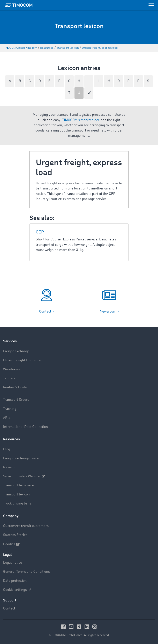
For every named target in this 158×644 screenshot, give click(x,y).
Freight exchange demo (21, 458)
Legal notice (12, 562)
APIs (6, 418)
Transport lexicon (16, 494)
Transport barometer (19, 485)
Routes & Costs (15, 387)
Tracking (9, 409)
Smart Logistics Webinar (24, 476)
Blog (6, 449)
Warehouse (11, 369)
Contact (9, 608)
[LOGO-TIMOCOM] (19, 5)
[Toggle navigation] (151, 5)
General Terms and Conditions (26, 572)
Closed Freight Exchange (22, 360)
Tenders (9, 378)
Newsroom (11, 467)
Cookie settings (17, 589)
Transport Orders (16, 400)
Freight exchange (16, 351)
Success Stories (15, 535)
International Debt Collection (25, 427)
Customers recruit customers (26, 526)
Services (10, 341)
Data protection (15, 581)
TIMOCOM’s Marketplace (81, 120)
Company (11, 516)
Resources (11, 439)
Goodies (11, 544)
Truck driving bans (17, 503)
